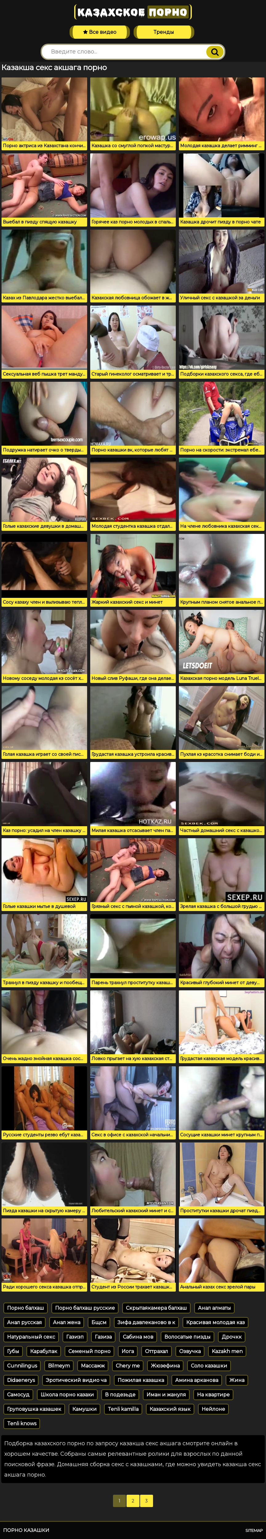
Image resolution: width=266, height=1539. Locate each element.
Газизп (75, 1337)
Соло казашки (209, 1366)
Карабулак (43, 1351)
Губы (13, 1351)
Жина (236, 1380)
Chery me (128, 1366)
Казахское (133, 12)
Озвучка (190, 1351)
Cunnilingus (22, 1366)
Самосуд (18, 1395)
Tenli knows (21, 1424)
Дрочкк (232, 1337)
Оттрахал (156, 1351)
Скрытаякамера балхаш (156, 1308)
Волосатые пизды (187, 1337)
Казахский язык (170, 1409)
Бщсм (99, 1322)
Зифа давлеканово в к (146, 1322)
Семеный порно (89, 1351)
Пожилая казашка (141, 1380)
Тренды (164, 32)
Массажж (93, 1366)
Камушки (84, 1409)
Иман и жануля (166, 1395)
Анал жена (66, 1322)
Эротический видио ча (76, 1380)
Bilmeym (59, 1366)
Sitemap (254, 1530)
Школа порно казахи (67, 1395)
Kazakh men (227, 1351)
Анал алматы (214, 1308)
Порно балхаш (25, 1308)
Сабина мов (138, 1337)
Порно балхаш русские (85, 1308)
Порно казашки (26, 1530)
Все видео (99, 32)
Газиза (103, 1337)
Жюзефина (165, 1366)
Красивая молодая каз (215, 1322)
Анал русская (24, 1322)
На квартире (213, 1395)
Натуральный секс (31, 1337)
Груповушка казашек (34, 1409)
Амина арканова (196, 1380)
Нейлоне (213, 1409)
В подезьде (120, 1395)
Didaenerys (21, 1380)
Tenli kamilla (123, 1409)
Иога (128, 1351)
